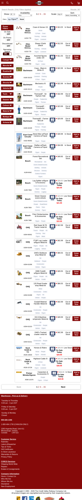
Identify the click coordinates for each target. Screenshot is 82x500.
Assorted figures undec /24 (40, 57)
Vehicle (44, 249)
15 (44, 14)
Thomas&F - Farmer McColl (40, 120)
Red (44, 233)
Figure (13, 19)
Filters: (5, 19)
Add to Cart (76, 29)
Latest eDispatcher (8, 444)
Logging (43, 192)
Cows (43, 33)
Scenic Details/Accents (40, 165)
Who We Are (6, 479)
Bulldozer (37, 261)
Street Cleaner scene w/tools (40, 197)
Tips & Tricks (6, 447)
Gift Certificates (7, 449)
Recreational (38, 162)
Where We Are (7, 481)
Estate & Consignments (10, 469)
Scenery (44, 170)
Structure (37, 170)
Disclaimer (5, 484)
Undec (43, 64)
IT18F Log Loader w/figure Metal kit (40, 241)
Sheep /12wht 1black (40, 44)
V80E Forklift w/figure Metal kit (40, 272)
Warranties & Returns (9, 454)
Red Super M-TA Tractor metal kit (40, 226)
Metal (43, 236)
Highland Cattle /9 (40, 359)
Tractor (36, 230)
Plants (38, 207)
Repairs (4, 467)
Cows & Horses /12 (40, 27)
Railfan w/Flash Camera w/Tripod (40, 146)
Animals (43, 36)
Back (19, 387)
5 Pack (46, 380)
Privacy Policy (6, 457)
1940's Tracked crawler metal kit (40, 333)
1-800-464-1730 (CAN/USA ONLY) (14, 424)
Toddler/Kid (43, 99)
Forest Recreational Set (40, 157)
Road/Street (43, 204)
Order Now (76, 45)
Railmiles (4, 442)
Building (37, 167)
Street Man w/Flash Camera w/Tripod (40, 135)
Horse (40, 30)
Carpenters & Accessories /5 (43, 373)
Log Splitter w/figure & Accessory (40, 182)
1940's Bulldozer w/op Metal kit (40, 254)
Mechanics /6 (40, 83)
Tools (43, 207)
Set (45, 162)
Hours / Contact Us (8, 476)
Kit (46, 230)
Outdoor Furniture (40, 173)
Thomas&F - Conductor (40, 107)
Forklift (43, 279)
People (40, 87)
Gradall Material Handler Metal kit (40, 303)
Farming (37, 36)
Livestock (43, 39)
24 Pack (40, 61)
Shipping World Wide (9, 464)
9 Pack (40, 362)
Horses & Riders (40, 348)
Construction (40, 264)
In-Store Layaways (8, 452)
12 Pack (37, 33)
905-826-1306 (6, 420)
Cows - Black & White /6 (40, 69)
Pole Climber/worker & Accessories (40, 215)
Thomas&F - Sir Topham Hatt (40, 95)
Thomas (43, 102)
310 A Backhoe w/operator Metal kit (40, 318)
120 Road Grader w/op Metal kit (40, 284)
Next (63, 387)
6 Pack (38, 79)
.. (42, 14)
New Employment (8, 486)
